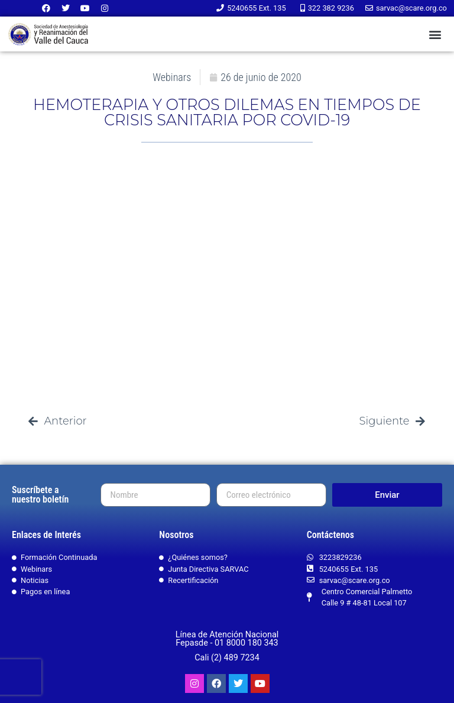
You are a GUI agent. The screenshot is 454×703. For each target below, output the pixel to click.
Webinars (172, 77)
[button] (435, 34)
